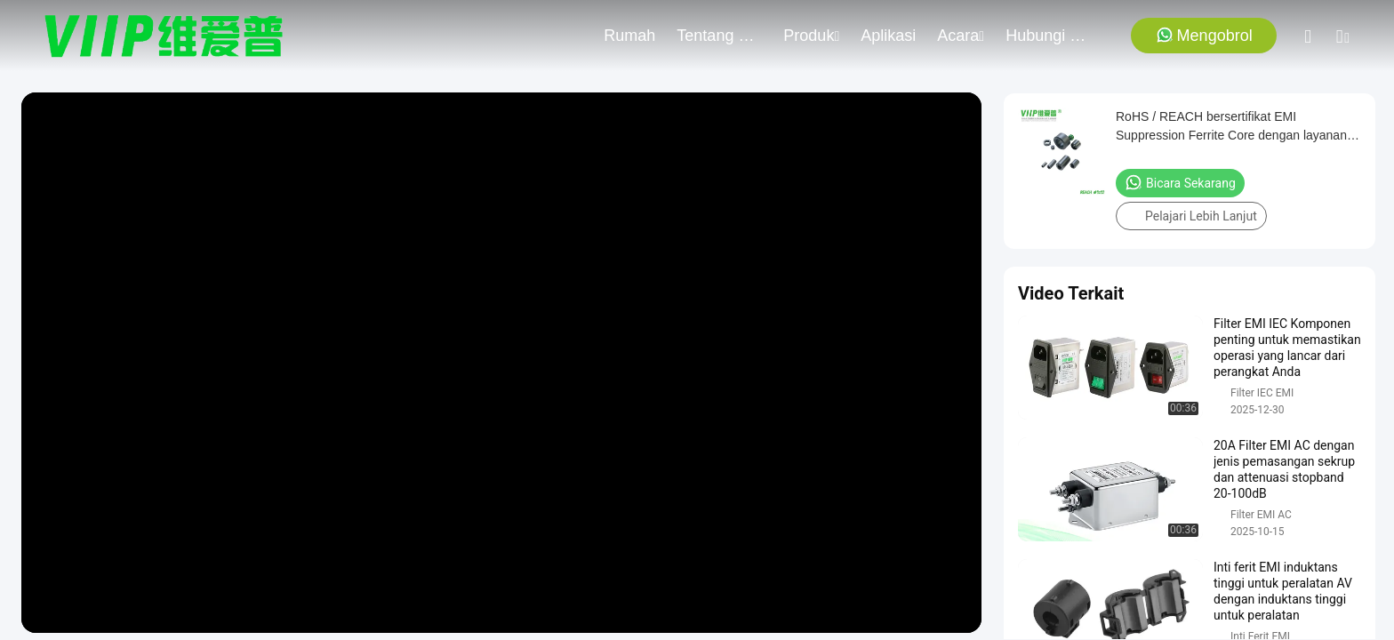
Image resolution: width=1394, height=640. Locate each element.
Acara (960, 35)
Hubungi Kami (1048, 35)
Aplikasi (888, 35)
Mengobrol (1204, 35)
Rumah (629, 35)
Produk (811, 35)
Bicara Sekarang (1180, 182)
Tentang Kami (719, 35)
